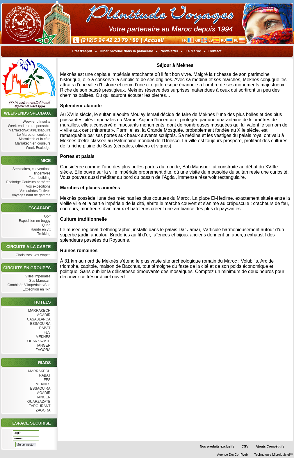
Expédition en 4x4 (36, 289)
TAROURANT (39, 406)
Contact (215, 51)
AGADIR (43, 315)
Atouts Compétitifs (270, 446)
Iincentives (41, 173)
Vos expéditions (37, 186)
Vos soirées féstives (34, 191)
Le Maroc (193, 51)
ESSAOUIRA (39, 324)
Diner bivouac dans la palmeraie (126, 51)
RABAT (44, 328)
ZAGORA (42, 350)
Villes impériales (37, 276)
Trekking (43, 234)
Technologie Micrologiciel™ (273, 454)
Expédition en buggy (33, 221)
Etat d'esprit (82, 51)
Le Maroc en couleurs (33, 135)
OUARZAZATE (38, 341)
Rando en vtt (39, 229)
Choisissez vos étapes (33, 255)
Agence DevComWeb (232, 454)
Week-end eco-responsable (29, 126)
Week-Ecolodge (38, 148)
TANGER (42, 345)
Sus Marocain (39, 281)
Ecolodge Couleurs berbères (27, 182)
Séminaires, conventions (30, 169)
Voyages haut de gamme (30, 195)
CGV (244, 446)
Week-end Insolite (35, 122)
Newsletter (169, 51)
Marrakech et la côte (33, 139)
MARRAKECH (38, 311)
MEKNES (42, 337)
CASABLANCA (38, 319)
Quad (46, 225)
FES (46, 332)
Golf (46, 216)
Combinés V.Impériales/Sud (28, 285)
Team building (39, 178)
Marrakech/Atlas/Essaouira (29, 130)
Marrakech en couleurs (32, 143)
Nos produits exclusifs (217, 446)
